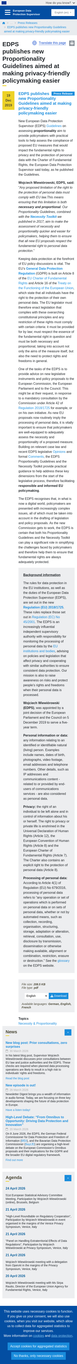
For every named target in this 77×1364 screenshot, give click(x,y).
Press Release (63, 93)
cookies (38, 1335)
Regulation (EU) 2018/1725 (43, 607)
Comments (36, 456)
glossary (64, 960)
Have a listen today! (18, 1110)
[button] (34, 43)
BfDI (24, 1140)
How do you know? (60, 2)
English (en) (62, 12)
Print (72, 43)
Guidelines (54, 126)
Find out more (14, 1160)
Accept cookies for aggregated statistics (38, 1346)
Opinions (59, 451)
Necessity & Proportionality (37, 1023)
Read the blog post (17, 1078)
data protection (61, 1335)
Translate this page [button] (52, 43)
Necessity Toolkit (43, 216)
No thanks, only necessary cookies (38, 1356)
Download (59, 995)
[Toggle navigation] (7, 12)
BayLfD (29, 1144)
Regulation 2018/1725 (34, 408)
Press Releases (27, 23)
